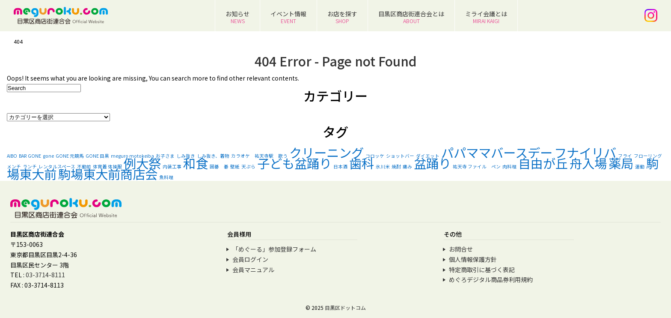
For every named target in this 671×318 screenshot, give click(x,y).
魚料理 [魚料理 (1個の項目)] (166, 177)
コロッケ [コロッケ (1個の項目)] (374, 156)
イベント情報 (288, 16)
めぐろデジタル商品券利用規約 (491, 279)
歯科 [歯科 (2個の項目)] (361, 163)
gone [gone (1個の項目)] (48, 156)
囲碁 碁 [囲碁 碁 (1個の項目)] (219, 166)
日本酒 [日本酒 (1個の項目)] (340, 166)
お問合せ (461, 249)
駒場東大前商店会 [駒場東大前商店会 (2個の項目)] (107, 174)
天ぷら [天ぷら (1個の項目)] (248, 166)
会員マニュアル (253, 269)
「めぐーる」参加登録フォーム (274, 249)
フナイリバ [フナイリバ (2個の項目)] (585, 152)
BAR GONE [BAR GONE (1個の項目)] (30, 156)
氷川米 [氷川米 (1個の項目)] (383, 166)
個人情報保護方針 (473, 259)
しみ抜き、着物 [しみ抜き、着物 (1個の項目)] (213, 156)
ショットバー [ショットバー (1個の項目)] (400, 156)
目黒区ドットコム (345, 307)
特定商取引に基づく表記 (482, 269)
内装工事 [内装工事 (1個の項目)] (172, 166)
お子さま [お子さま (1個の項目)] (165, 156)
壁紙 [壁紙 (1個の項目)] (235, 166)
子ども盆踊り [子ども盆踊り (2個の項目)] (294, 163)
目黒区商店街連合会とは (411, 16)
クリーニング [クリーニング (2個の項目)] (326, 152)
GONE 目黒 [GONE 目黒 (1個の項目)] (97, 156)
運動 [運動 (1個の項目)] (639, 166)
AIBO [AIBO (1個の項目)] (12, 156)
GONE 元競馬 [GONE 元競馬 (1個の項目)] (70, 156)
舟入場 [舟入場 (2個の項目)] (588, 163)
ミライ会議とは (486, 16)
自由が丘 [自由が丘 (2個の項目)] (543, 163)
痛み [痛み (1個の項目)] (407, 166)
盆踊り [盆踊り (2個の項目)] (432, 163)
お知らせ (237, 16)
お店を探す (342, 16)
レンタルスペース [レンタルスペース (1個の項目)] (57, 166)
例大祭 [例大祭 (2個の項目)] (142, 163)
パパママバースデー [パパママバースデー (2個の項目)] (496, 152)
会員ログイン (250, 259)
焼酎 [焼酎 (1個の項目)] (396, 166)
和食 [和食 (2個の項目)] (195, 163)
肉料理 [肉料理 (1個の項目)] (509, 166)
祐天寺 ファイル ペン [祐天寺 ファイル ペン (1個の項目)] (477, 166)
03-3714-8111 (45, 274)
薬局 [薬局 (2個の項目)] (621, 163)
